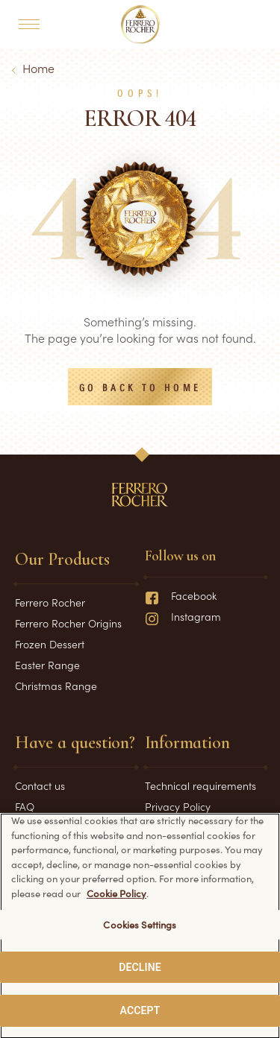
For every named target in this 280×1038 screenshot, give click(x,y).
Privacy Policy (178, 806)
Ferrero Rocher (50, 602)
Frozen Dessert (49, 643)
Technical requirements (200, 785)
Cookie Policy (116, 896)
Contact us (40, 785)
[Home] (140, 24)
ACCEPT (140, 1014)
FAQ (24, 806)
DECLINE (140, 971)
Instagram (183, 616)
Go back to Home (140, 388)
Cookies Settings (139, 928)
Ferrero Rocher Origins (68, 622)
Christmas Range (56, 685)
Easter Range (47, 664)
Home (38, 68)
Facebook (181, 595)
